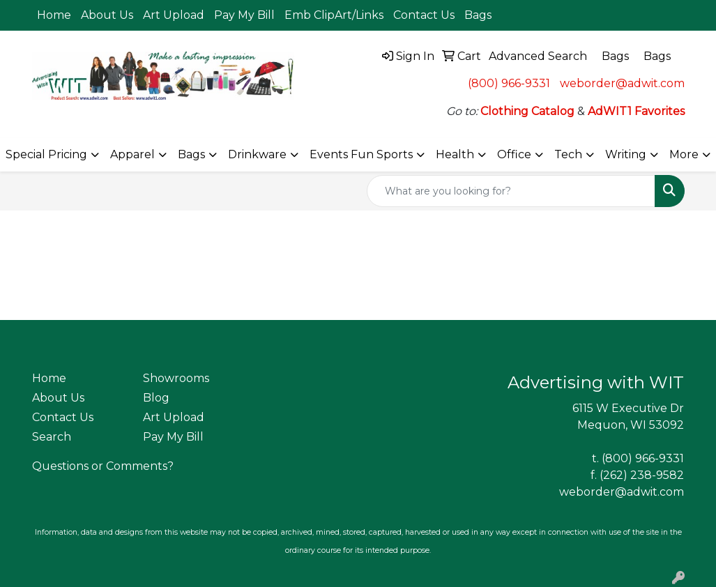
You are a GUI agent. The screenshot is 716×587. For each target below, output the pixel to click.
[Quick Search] (511, 191)
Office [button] (514, 154)
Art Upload (173, 15)
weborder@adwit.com (622, 83)
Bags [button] (191, 154)
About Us (107, 15)
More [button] (684, 154)
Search (51, 436)
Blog (156, 397)
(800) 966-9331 (509, 83)
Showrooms (176, 378)
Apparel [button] (132, 154)
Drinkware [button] (257, 154)
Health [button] (455, 154)
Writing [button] (625, 154)
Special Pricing (46, 154)
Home (54, 15)
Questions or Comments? (103, 466)
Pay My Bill (244, 15)
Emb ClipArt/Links (333, 15)
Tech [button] (568, 154)
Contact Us (424, 15)
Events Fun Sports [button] (361, 154)
